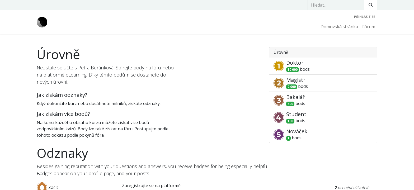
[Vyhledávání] (370, 5)
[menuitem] (339, 26)
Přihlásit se (364, 17)
